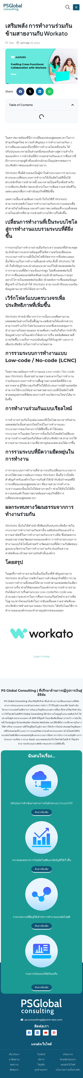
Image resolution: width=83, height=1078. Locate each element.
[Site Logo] (13, 7)
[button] (68, 7)
